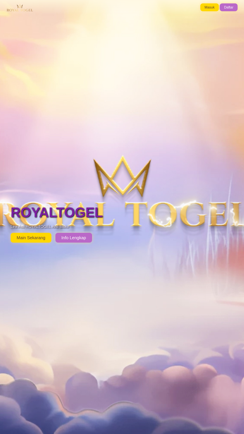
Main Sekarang (31, 237)
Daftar (228, 7)
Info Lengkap (73, 237)
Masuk (210, 7)
